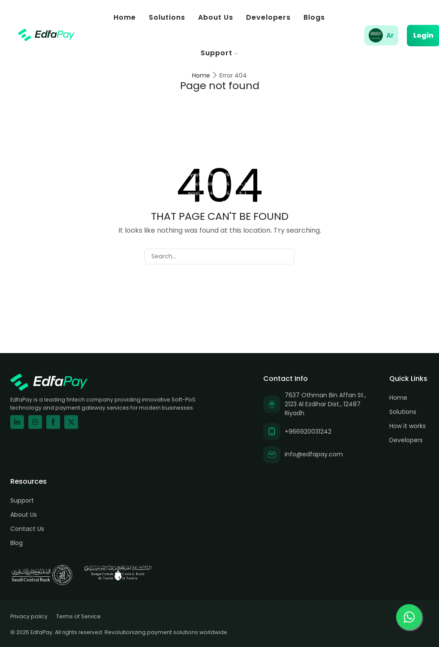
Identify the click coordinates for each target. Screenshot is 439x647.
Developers (268, 17)
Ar (390, 35)
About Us (215, 17)
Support (219, 53)
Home (125, 17)
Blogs (314, 17)
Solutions (167, 17)
